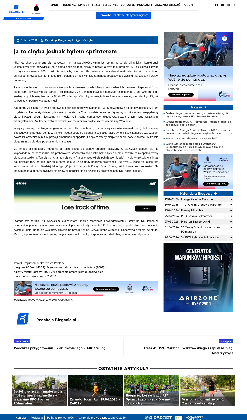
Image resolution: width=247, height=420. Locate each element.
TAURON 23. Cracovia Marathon (201, 204)
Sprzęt (83, 5)
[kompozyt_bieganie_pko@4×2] (25, 10)
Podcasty (145, 5)
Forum (188, 5)
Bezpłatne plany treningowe (129, 15)
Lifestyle (110, 5)
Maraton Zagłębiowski (195, 221)
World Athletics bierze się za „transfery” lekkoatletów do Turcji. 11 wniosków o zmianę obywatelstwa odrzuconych (194, 147)
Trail (96, 5)
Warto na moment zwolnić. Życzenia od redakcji (203, 401)
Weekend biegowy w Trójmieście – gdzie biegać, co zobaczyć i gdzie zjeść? (198, 123)
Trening (69, 5)
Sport (55, 5)
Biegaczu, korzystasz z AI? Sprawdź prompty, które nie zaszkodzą (148, 399)
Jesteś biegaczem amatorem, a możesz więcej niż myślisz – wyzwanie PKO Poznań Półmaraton (197, 115)
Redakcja (36, 417)
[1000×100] (86, 288)
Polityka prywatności (60, 417)
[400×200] (198, 171)
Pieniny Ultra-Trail (192, 210)
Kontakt (21, 417)
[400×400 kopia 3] (198, 66)
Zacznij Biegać (167, 5)
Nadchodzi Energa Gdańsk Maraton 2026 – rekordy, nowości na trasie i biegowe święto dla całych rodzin (199, 131)
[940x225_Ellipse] (86, 196)
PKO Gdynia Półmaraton (197, 216)
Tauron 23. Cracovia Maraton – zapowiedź (191, 138)
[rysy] (198, 277)
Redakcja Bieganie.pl (58, 40)
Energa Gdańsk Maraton (197, 199)
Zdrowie (128, 5)
